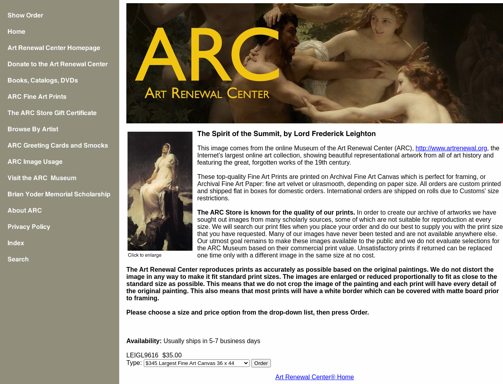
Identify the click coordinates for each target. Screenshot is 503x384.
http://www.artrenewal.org (451, 148)
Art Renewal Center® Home (314, 377)
